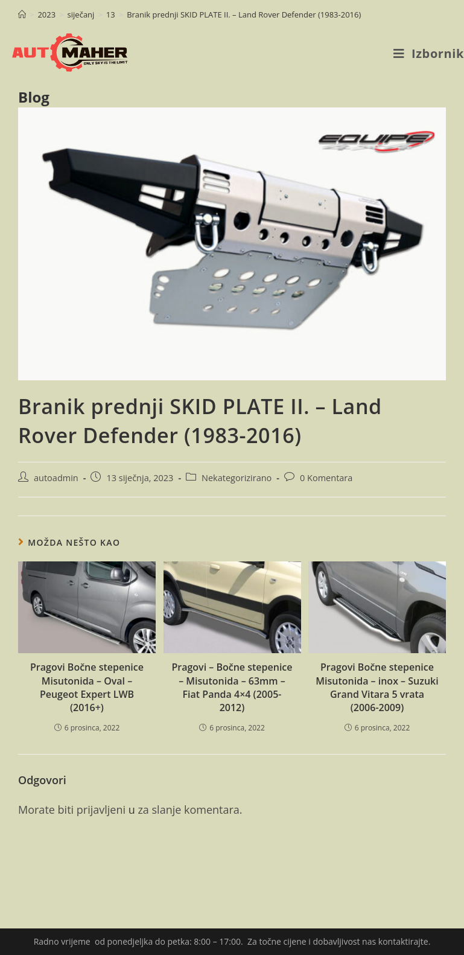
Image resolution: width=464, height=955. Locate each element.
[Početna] (22, 14)
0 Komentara (326, 478)
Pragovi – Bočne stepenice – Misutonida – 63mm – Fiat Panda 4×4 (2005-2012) (231, 687)
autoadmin (56, 478)
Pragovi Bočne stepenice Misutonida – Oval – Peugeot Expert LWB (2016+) (87, 687)
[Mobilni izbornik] (428, 54)
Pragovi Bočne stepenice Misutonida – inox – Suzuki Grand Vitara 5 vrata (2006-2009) (377, 687)
